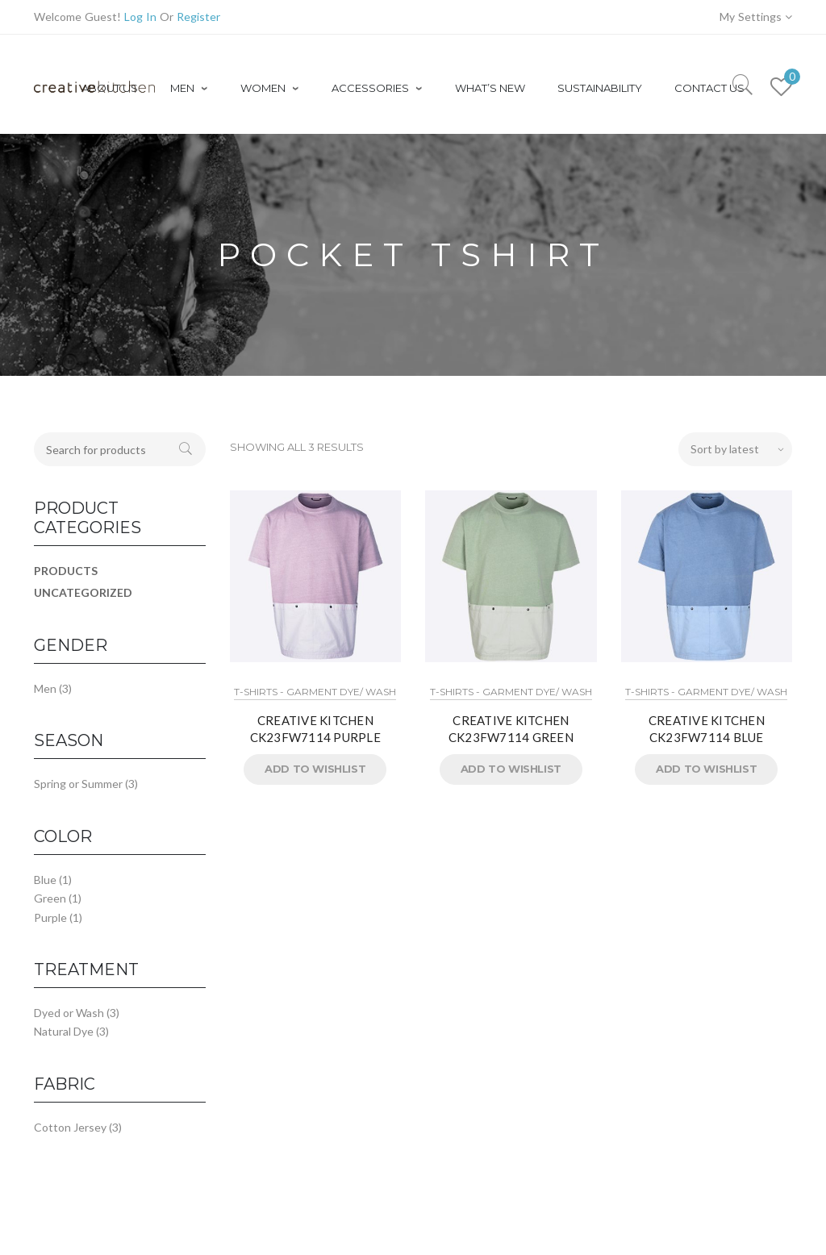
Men (45, 688)
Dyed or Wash (69, 1012)
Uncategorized (83, 592)
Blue (45, 879)
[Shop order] (735, 449)
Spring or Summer (78, 783)
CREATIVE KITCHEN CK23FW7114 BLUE (707, 728)
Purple (50, 917)
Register (198, 16)
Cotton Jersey (70, 1127)
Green (50, 898)
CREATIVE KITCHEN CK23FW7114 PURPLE (315, 728)
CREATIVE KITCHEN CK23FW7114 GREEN (511, 728)
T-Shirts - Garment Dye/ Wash (315, 692)
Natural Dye (64, 1031)
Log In (140, 16)
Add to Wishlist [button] (315, 768)
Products (66, 570)
